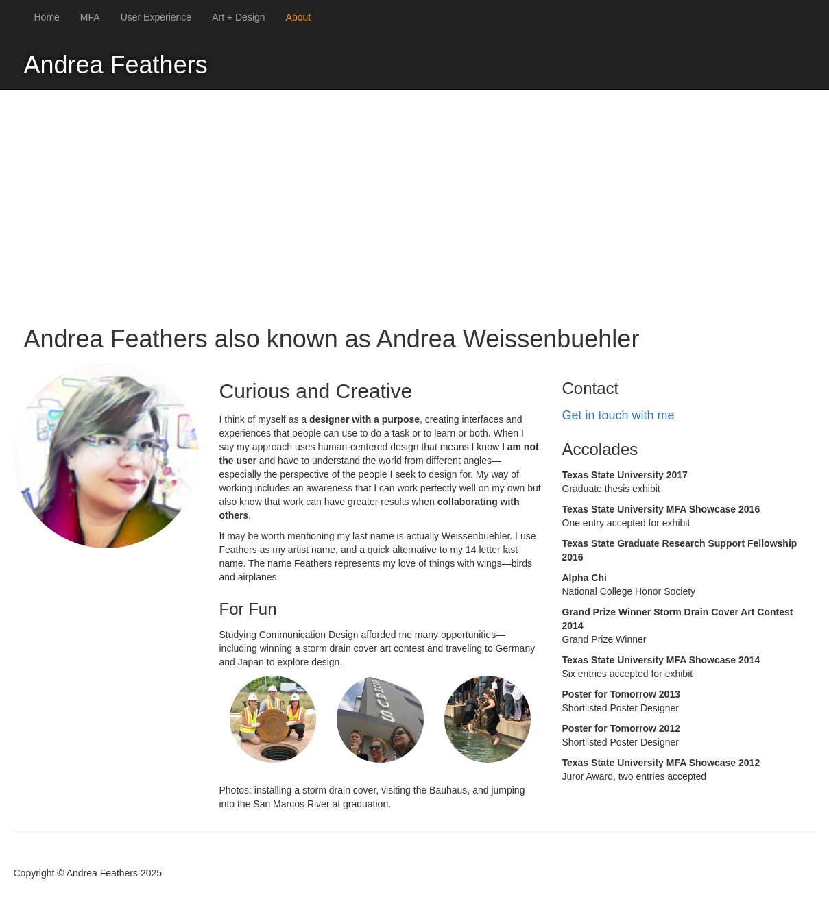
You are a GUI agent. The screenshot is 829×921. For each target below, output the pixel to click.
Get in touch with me (618, 415)
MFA (90, 17)
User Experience (156, 17)
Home (47, 17)
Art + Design (238, 17)
